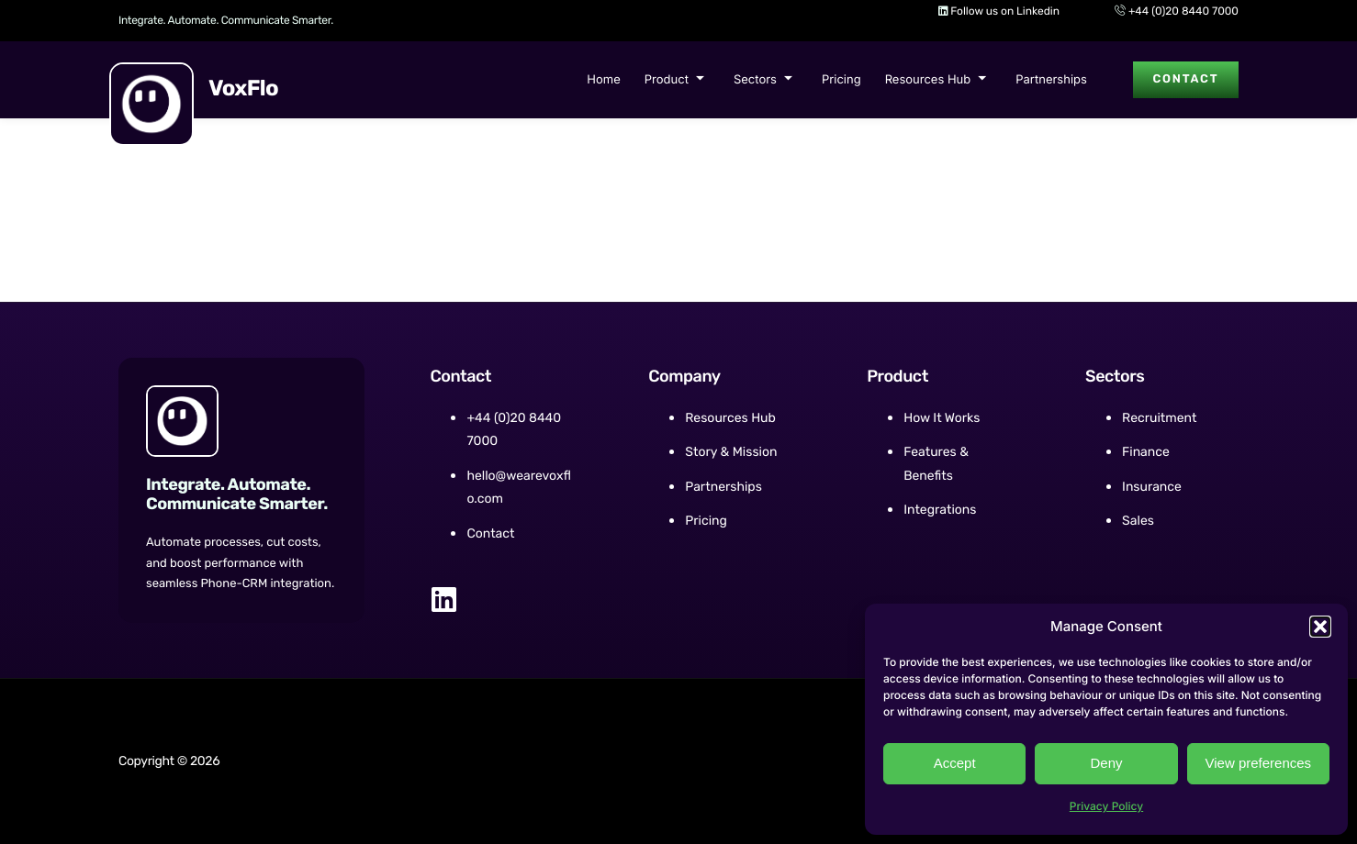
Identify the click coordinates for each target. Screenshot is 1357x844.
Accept (955, 763)
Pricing (839, 79)
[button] (1320, 626)
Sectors (761, 79)
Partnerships (1049, 79)
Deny (1106, 763)
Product (672, 79)
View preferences (1259, 763)
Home (601, 79)
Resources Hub (934, 79)
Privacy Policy (1106, 806)
